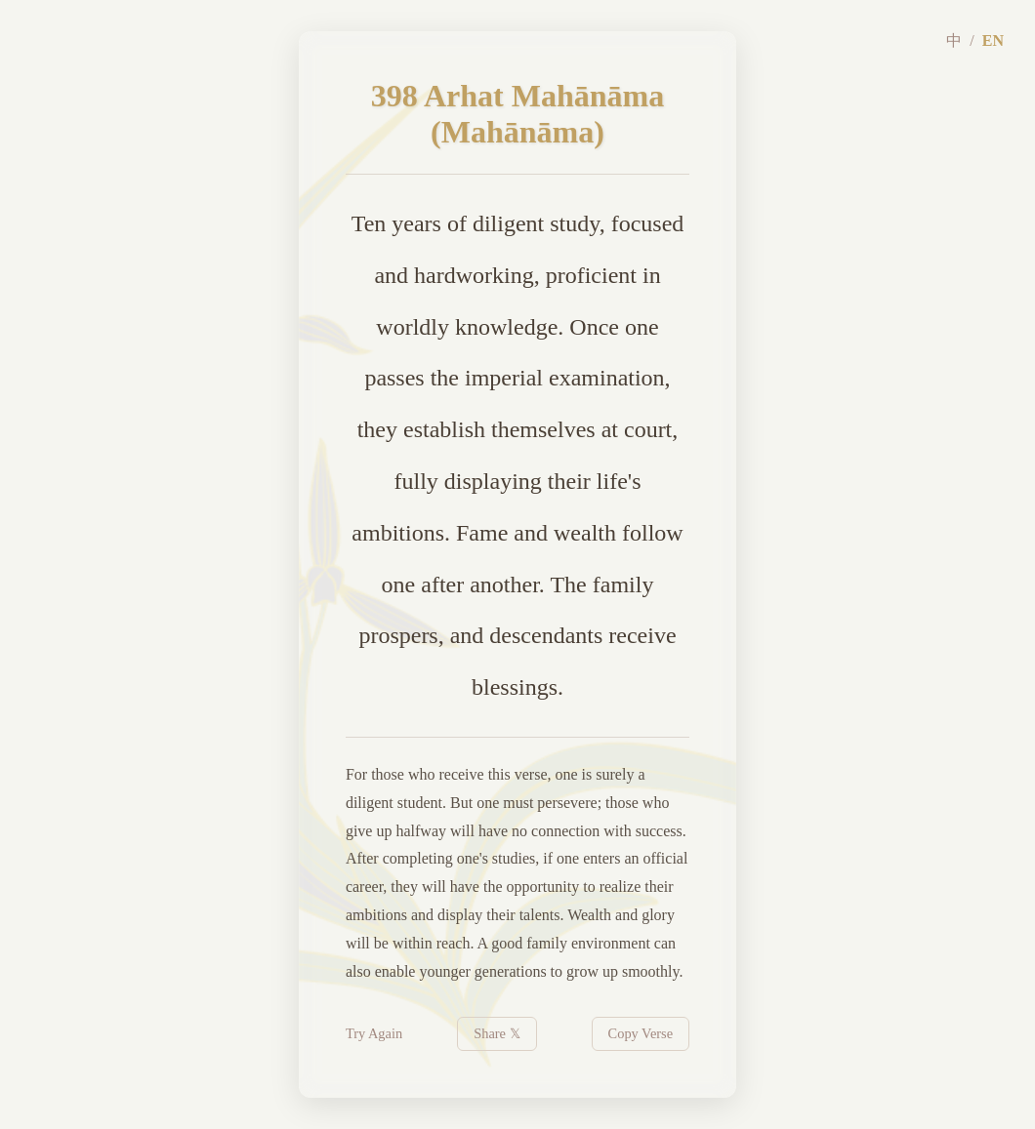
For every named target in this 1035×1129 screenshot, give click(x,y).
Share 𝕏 (496, 1033)
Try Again (374, 1033)
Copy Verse (641, 1033)
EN (993, 40)
